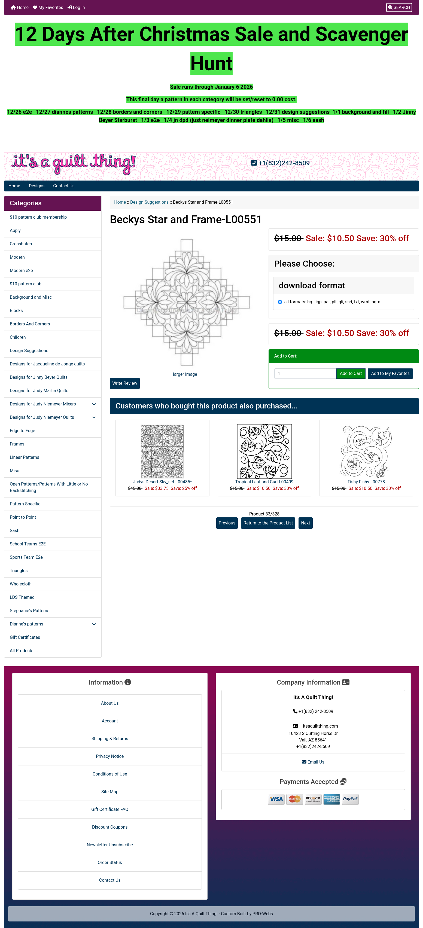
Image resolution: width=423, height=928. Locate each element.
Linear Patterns (24, 457)
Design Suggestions (149, 202)
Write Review (124, 383)
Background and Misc (31, 297)
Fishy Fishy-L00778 (366, 481)
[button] (399, 7)
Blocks (16, 310)
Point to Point (23, 517)
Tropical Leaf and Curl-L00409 (264, 481)
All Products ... (24, 650)
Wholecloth (21, 584)
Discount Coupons (110, 827)
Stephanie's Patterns (29, 610)
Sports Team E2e (26, 557)
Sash (14, 530)
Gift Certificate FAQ (109, 809)
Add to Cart (351, 373)
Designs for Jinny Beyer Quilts (39, 377)
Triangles (19, 570)
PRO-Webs (262, 913)
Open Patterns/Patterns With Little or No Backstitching (49, 487)
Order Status (110, 862)
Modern (17, 257)
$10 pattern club (25, 283)
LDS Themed (22, 597)
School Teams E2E (28, 544)
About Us (110, 703)
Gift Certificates (25, 637)
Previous (227, 523)
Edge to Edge (22, 430)
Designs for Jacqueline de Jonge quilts (47, 364)
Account (110, 721)
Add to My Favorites (390, 373)
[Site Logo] (73, 164)
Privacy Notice (110, 756)
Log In (76, 7)
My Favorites (48, 7)
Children (18, 337)
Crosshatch (21, 243)
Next (305, 523)
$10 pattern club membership (38, 217)
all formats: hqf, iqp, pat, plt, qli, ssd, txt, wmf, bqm (332, 301)
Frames (17, 444)
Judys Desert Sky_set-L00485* (162, 481)
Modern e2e (21, 270)
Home (20, 7)
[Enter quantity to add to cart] (305, 373)
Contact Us (64, 185)
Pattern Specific (25, 503)
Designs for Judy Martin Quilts (39, 390)
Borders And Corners (30, 323)
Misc (14, 470)
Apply (15, 230)
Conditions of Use (110, 774)
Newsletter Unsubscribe (110, 844)
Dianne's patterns (53, 624)
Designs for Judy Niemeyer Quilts (53, 417)
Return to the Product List (268, 523)
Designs (36, 185)
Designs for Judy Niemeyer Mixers (53, 404)
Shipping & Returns (110, 738)
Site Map (109, 791)
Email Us (313, 762)
